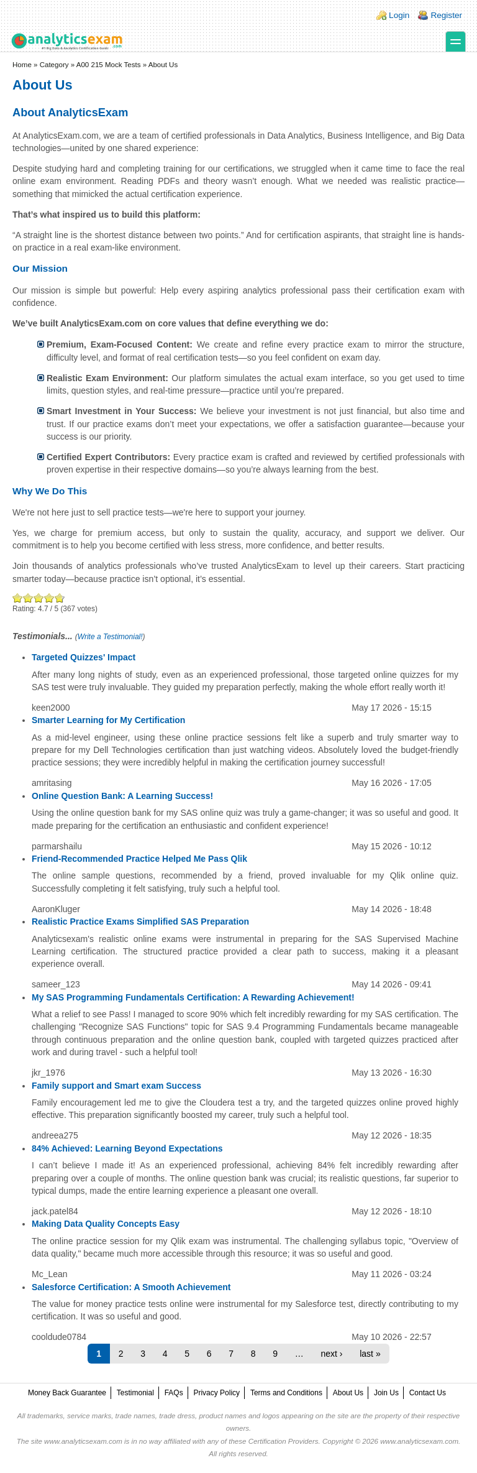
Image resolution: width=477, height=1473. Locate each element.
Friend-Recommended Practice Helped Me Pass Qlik (139, 859)
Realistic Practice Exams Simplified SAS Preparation (140, 921)
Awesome (58, 598)
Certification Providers (283, 1441)
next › (332, 1354)
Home (22, 64)
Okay (28, 598)
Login (399, 15)
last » (370, 1354)
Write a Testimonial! (110, 636)
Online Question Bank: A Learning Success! (122, 796)
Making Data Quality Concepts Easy (105, 1224)
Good (39, 598)
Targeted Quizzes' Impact (83, 657)
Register (446, 15)
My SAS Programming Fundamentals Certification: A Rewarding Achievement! (193, 997)
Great (49, 598)
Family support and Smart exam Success (116, 1086)
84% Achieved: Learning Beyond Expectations (127, 1148)
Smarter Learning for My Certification (108, 720)
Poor (17, 598)
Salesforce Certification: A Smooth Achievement (131, 1287)
